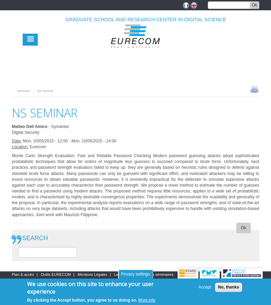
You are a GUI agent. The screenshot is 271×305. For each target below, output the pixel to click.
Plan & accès (23, 274)
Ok (254, 5)
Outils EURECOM (56, 274)
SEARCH (35, 238)
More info (147, 301)
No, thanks (228, 288)
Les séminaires (160, 274)
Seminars (23, 91)
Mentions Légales (92, 274)
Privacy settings (135, 275)
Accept (205, 288)
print (254, 89)
